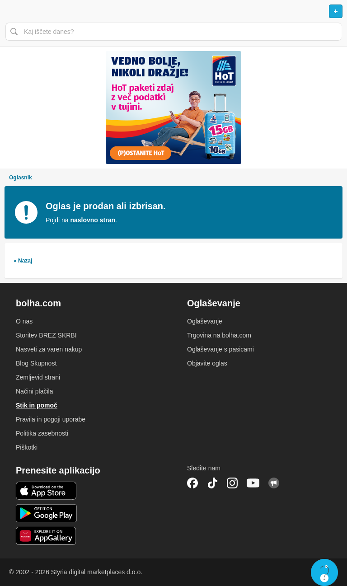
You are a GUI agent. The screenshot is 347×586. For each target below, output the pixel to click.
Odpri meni (11, 11)
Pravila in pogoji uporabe (50, 419)
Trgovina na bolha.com (219, 335)
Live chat (324, 572)
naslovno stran (92, 220)
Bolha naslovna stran (173, 11)
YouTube (253, 483)
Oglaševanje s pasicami (220, 349)
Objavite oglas (207, 363)
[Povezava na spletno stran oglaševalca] (173, 107)
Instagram (232, 483)
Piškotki (27, 447)
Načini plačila (34, 391)
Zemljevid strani (38, 377)
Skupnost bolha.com (273, 483)
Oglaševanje (204, 321)
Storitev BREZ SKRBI (46, 335)
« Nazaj (23, 261)
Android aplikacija (46, 513)
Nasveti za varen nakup (49, 349)
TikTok (212, 483)
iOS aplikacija (46, 491)
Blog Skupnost (36, 363)
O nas (24, 321)
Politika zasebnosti (42, 433)
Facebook (192, 483)
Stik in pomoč (36, 405)
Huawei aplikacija (46, 536)
